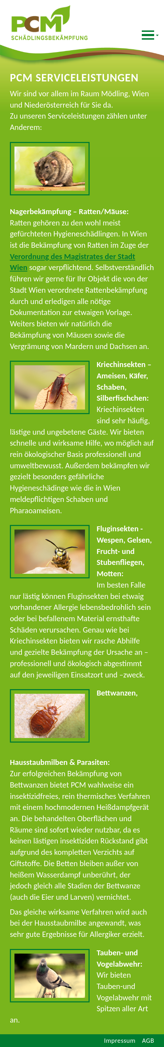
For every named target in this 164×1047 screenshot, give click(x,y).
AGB (148, 1040)
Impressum (119, 1040)
